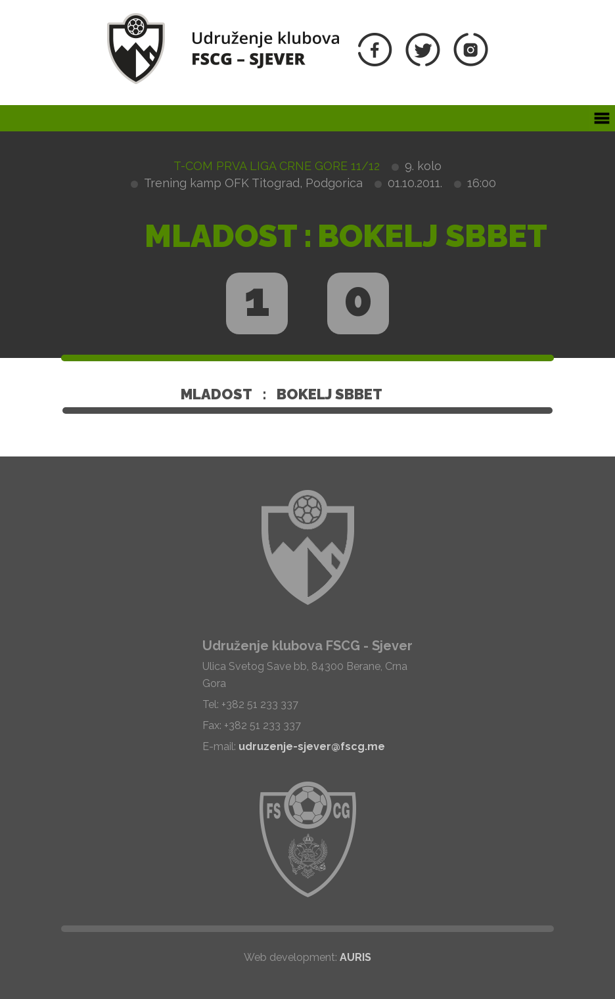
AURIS (355, 957)
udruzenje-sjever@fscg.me (312, 746)
